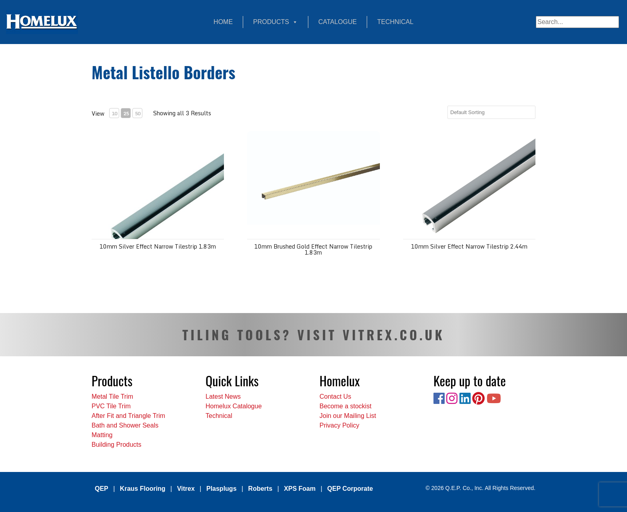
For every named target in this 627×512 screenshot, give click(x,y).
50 (137, 113)
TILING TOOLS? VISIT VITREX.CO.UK (313, 334)
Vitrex (186, 488)
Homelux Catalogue (234, 406)
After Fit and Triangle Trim (128, 415)
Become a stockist (345, 406)
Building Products (117, 444)
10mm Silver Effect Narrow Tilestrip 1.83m (158, 246)
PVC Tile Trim (111, 406)
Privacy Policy (339, 425)
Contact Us (335, 396)
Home (223, 21)
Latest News (223, 396)
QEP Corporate (350, 488)
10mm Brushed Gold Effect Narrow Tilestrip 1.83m (313, 249)
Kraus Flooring (143, 488)
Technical (395, 21)
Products (275, 22)
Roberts (260, 488)
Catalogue (337, 21)
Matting (102, 435)
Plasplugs (221, 488)
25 (126, 113)
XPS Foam (299, 488)
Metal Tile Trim (112, 396)
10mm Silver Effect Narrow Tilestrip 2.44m (469, 246)
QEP (101, 488)
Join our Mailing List (347, 415)
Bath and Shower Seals (125, 425)
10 (114, 113)
